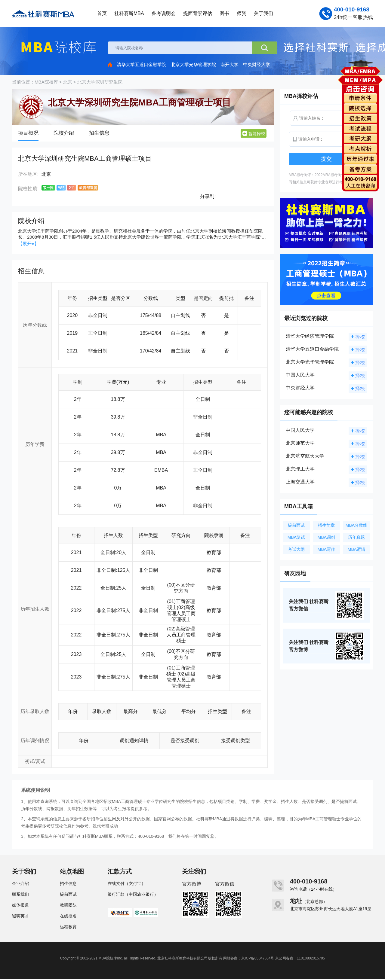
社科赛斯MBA (129, 13)
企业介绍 (20, 883)
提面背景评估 (197, 13)
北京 (67, 81)
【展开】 (28, 243)
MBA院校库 (46, 81)
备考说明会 (164, 13)
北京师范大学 (300, 443)
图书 (224, 13)
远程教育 (68, 926)
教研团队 (68, 905)
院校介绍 (64, 133)
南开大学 (229, 64)
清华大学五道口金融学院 (141, 64)
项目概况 (28, 133)
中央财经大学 (256, 64)
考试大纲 (296, 549)
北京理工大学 (300, 468)
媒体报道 (20, 905)
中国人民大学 (300, 374)
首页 (102, 13)
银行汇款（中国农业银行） (133, 894)
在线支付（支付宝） (127, 883)
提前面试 (296, 525)
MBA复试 (296, 537)
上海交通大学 (300, 481)
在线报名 (68, 915)
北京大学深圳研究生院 (99, 81)
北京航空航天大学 (305, 456)
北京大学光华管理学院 (193, 64)
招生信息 (99, 133)
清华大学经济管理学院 (310, 336)
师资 (241, 13)
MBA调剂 (326, 537)
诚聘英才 (20, 915)
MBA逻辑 (356, 549)
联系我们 (20, 894)
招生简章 (326, 525)
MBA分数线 (356, 525)
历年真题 (356, 537)
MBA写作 (326, 549)
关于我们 (263, 13)
